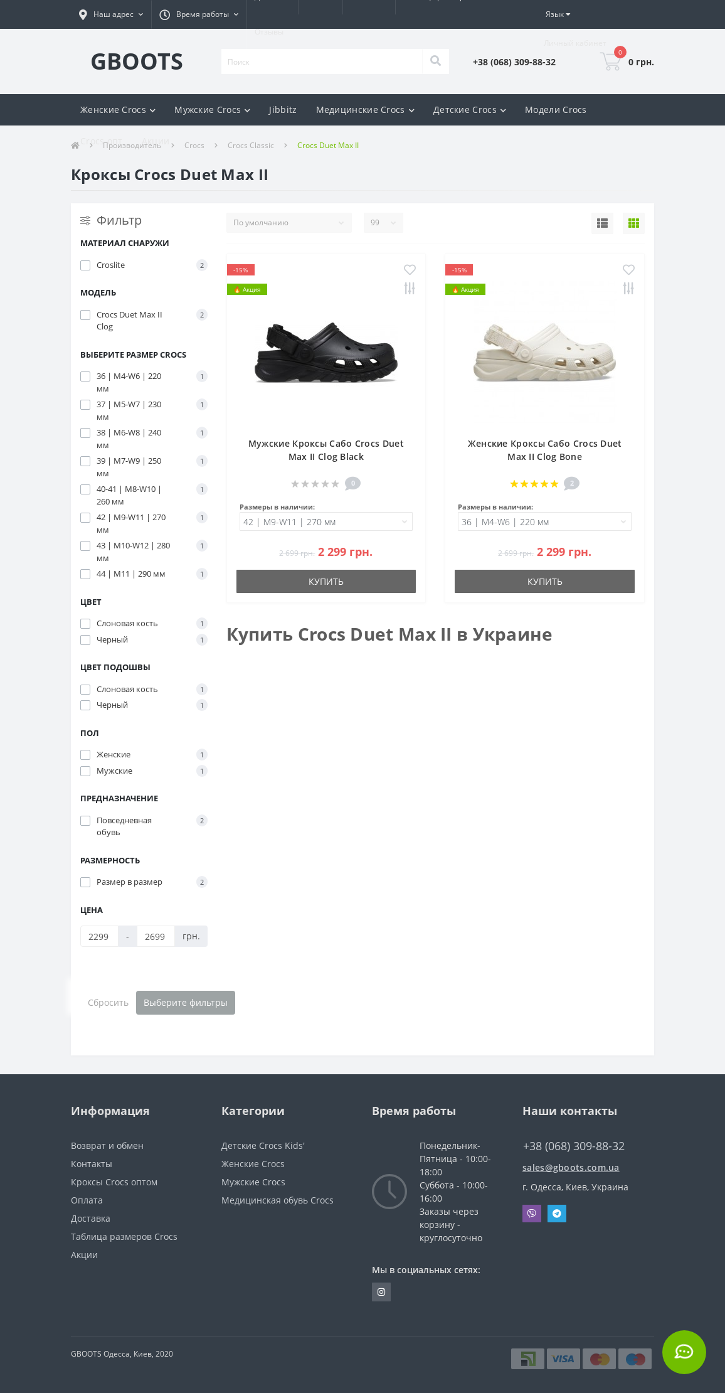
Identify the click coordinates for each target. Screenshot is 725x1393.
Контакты (91, 1164)
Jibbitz (283, 109)
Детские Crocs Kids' (263, 1145)
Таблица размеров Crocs (124, 1236)
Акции (156, 141)
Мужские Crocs (253, 1182)
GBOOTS (136, 61)
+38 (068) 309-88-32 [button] (574, 1146)
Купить (326, 581)
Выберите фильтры (186, 1002)
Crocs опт (101, 141)
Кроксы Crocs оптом (114, 1182)
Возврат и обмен (107, 1145)
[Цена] (99, 936)
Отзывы (269, 31)
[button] (111, 14)
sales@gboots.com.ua (571, 1167)
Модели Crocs (556, 109)
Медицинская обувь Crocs (277, 1200)
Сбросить (108, 1002)
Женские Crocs (253, 1164)
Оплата (87, 1200)
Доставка (90, 1218)
